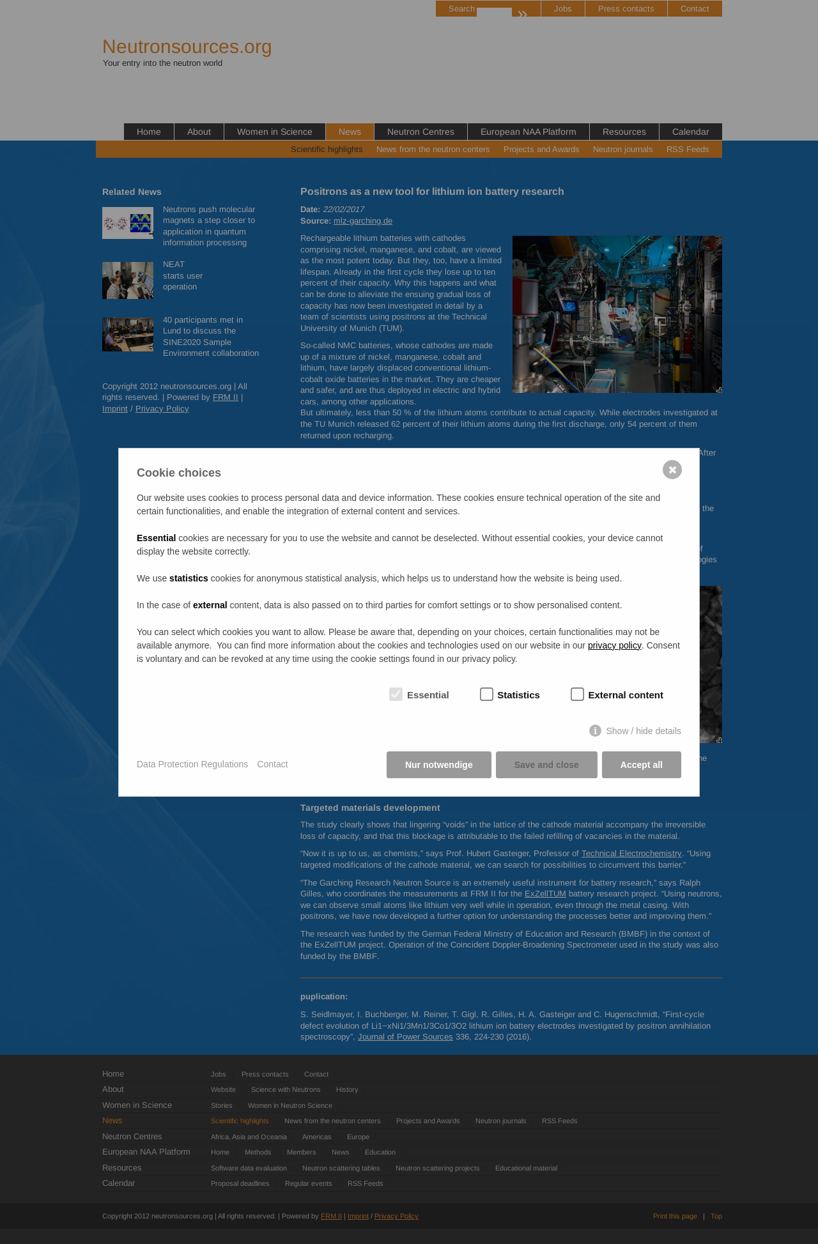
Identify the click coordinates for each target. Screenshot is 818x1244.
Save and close (546, 765)
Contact (272, 764)
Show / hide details (643, 731)
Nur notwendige (439, 765)
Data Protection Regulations (192, 764)
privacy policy (615, 645)
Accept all (642, 765)
